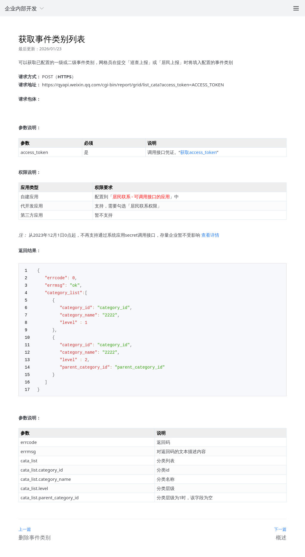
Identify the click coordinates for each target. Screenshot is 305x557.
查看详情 (210, 235)
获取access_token (198, 152)
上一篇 (24, 524)
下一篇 (280, 524)
